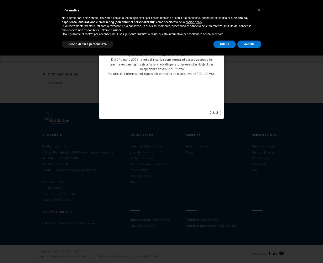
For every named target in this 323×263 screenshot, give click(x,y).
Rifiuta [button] (224, 44)
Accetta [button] (249, 44)
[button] (259, 10)
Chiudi (214, 112)
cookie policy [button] (194, 22)
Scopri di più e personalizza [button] (87, 44)
